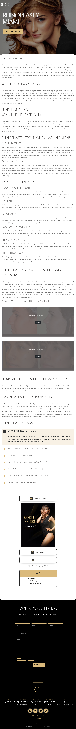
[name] (22, 625)
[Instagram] (35, 711)
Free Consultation (13, 31)
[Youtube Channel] (41, 711)
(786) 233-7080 (10, 701)
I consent (19, 658)
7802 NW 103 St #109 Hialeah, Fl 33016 (49, 704)
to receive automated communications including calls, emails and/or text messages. (36, 658)
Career (38, 724)
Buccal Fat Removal (36, 583)
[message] (39, 646)
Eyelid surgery (34, 581)
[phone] (55, 625)
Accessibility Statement (38, 715)
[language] (39, 633)
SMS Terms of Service (38, 721)
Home (3, 58)
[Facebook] (30, 711)
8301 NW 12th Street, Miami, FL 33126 (36, 704)
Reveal (38, 322)
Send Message (39, 665)
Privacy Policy (31, 660)
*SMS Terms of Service (21, 660)
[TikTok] (46, 711)
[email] (39, 625)
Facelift (32, 579)
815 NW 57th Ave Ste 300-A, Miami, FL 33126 (22, 704)
